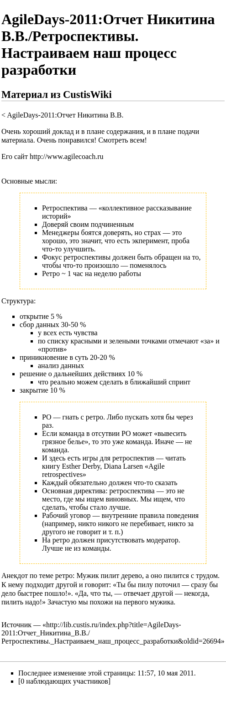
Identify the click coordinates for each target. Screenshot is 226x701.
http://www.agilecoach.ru (67, 156)
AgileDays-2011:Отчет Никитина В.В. (65, 115)
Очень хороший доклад (37, 131)
